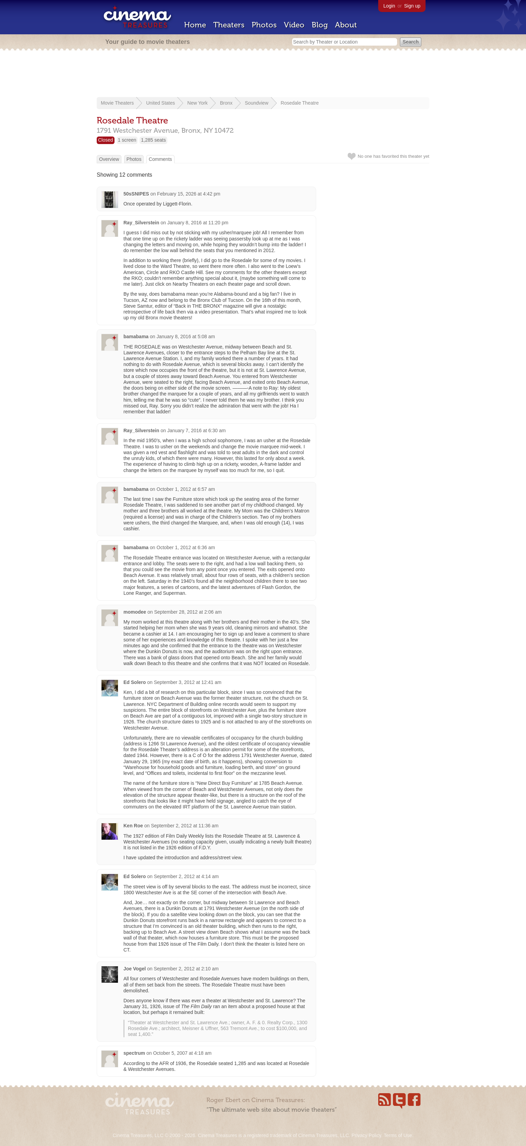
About (346, 24)
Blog (320, 24)
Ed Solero (134, 682)
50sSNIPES (136, 194)
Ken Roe (133, 825)
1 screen (127, 140)
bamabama (135, 336)
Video (294, 24)
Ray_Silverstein (141, 222)
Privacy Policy (366, 1135)
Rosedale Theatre (300, 103)
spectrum (134, 1053)
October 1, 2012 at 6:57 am (186, 489)
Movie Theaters (117, 103)
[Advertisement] (263, 74)
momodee (134, 612)
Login (389, 6)
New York (197, 103)
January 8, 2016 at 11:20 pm (197, 222)
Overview (109, 159)
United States (160, 103)
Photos (264, 24)
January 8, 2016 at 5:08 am (186, 336)
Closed (105, 140)
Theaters (228, 24)
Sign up (412, 6)
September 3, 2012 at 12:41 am (188, 682)
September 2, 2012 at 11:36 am (184, 825)
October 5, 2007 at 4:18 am (182, 1053)
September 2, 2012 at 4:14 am (186, 876)
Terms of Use (398, 1135)
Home (195, 24)
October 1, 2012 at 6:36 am (186, 547)
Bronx (226, 103)
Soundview (256, 103)
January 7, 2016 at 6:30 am (196, 430)
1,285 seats (153, 140)
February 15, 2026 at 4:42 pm (188, 194)
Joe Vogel (134, 968)
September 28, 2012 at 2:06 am (188, 612)
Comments (160, 159)
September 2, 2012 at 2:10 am (186, 968)
